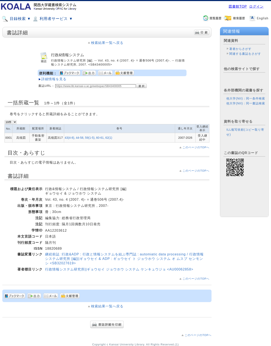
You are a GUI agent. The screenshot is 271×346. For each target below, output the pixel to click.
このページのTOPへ (196, 147)
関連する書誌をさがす (245, 53)
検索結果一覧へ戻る (107, 43)
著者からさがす (240, 48)
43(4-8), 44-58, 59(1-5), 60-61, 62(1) (88, 137)
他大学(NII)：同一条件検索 (245, 98)
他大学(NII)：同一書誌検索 (245, 103)
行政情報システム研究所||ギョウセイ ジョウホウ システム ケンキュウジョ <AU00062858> (119, 269)
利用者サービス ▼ (52, 19)
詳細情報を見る (53, 79)
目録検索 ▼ (16, 19)
